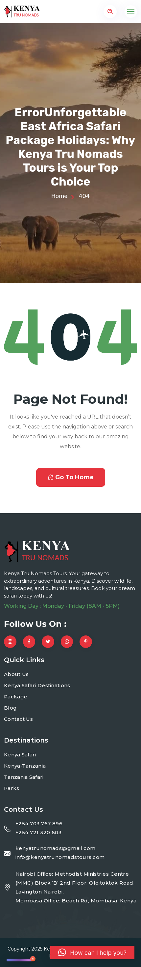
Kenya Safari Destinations (37, 685)
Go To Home (71, 477)
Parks (11, 788)
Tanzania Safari (24, 777)
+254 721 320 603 (38, 832)
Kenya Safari (20, 754)
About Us (16, 674)
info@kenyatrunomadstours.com (60, 857)
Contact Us (18, 719)
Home (59, 196)
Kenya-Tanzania (25, 766)
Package (15, 696)
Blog (10, 708)
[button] (92, 952)
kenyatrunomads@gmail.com (55, 848)
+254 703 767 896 (38, 823)
